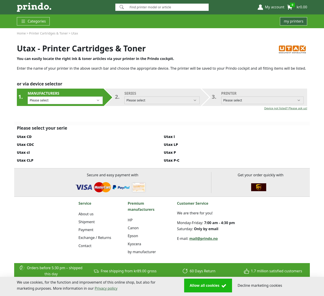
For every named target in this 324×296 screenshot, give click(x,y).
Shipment (86, 221)
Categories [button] (33, 21)
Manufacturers (65, 97)
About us (86, 213)
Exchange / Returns (94, 237)
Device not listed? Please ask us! (285, 108)
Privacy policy (106, 288)
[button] (271, 7)
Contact (85, 245)
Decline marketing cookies (260, 285)
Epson (133, 235)
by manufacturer (142, 251)
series (161, 97)
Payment (85, 229)
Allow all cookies (208, 285)
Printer (262, 97)
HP (130, 220)
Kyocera (134, 243)
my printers (293, 21)
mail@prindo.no (203, 238)
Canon (133, 227)
